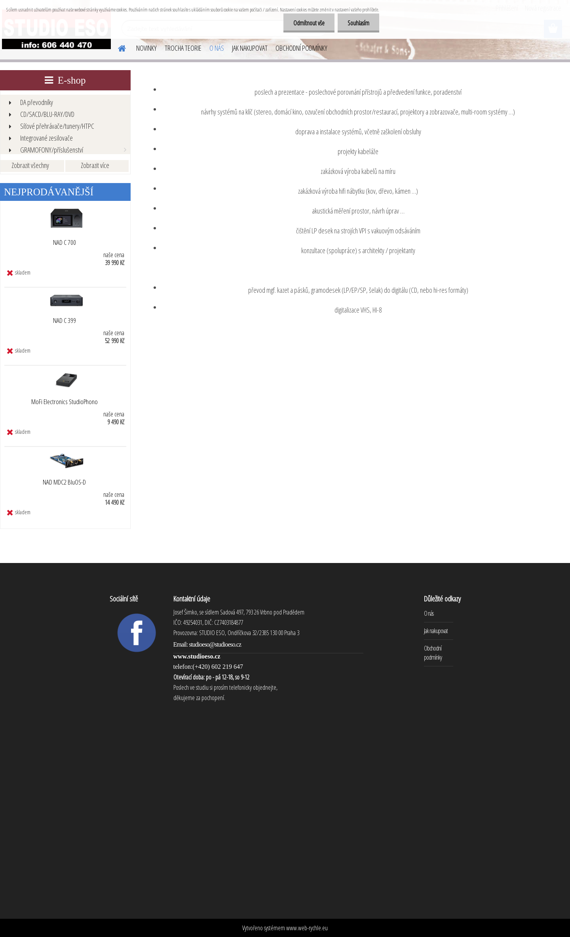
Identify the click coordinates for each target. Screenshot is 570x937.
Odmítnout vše (309, 23)
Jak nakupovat (436, 630)
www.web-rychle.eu (307, 928)
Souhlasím (358, 23)
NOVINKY (146, 48)
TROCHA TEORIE (183, 48)
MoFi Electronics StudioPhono (64, 402)
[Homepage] (117, 47)
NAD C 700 (64, 242)
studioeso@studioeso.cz (215, 644)
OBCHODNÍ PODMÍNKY (301, 48)
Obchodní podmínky (433, 653)
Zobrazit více (95, 165)
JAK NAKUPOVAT (250, 48)
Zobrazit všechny (30, 165)
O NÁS (216, 48)
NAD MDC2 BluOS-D (64, 482)
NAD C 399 (64, 320)
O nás (428, 613)
